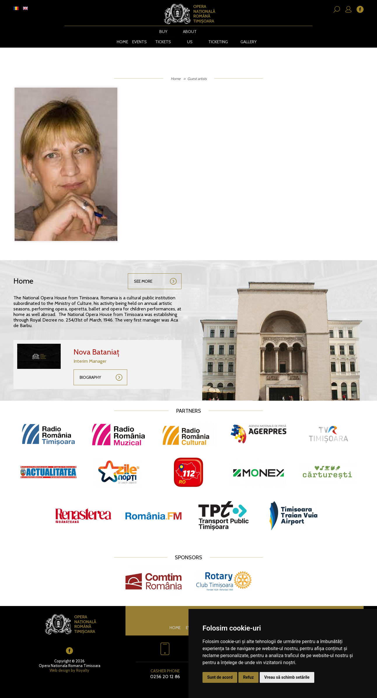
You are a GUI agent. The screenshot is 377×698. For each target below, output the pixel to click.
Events (138, 36)
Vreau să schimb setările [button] (287, 677)
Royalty (82, 664)
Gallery (250, 36)
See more (143, 275)
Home (120, 36)
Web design (60, 664)
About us (189, 36)
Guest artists (197, 72)
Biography (90, 371)
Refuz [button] (248, 677)
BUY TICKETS (162, 36)
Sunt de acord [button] (220, 677)
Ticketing (218, 36)
